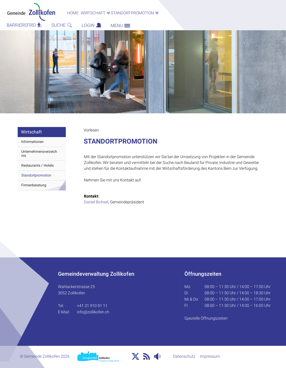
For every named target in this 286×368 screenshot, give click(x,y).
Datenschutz (184, 356)
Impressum (210, 356)
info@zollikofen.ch (93, 312)
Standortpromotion (36, 175)
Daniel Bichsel (96, 202)
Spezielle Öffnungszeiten (206, 318)
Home (73, 13)
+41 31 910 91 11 (92, 305)
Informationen (32, 142)
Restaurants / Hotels (37, 165)
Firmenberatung (33, 185)
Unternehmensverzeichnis (39, 153)
